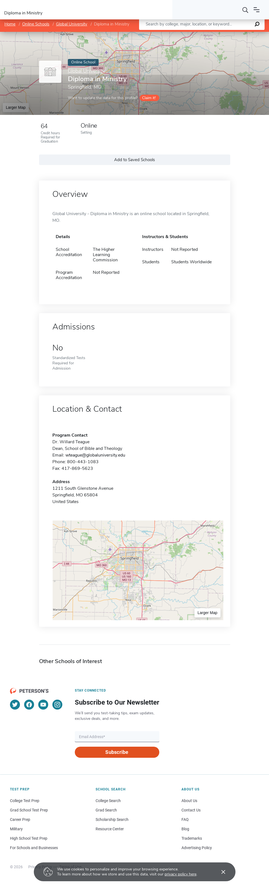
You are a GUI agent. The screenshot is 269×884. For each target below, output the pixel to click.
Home (10, 24)
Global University (71, 24)
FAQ (185, 819)
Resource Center (110, 829)
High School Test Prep (28, 838)
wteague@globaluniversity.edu (95, 455)
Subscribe (116, 752)
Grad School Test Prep (29, 810)
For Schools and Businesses (34, 848)
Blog (185, 829)
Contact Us (191, 810)
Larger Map (16, 107)
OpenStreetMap (231, 34)
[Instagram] (57, 705)
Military (16, 829)
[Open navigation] (256, 10)
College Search (108, 800)
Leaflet (202, 34)
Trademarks (191, 838)
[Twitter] (15, 705)
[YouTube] (43, 705)
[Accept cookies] (219, 872)
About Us (189, 800)
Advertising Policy (196, 848)
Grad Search (106, 810)
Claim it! (149, 97)
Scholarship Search (112, 819)
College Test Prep (24, 800)
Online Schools (35, 24)
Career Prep (20, 819)
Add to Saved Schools (134, 160)
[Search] (245, 10)
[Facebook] (29, 705)
